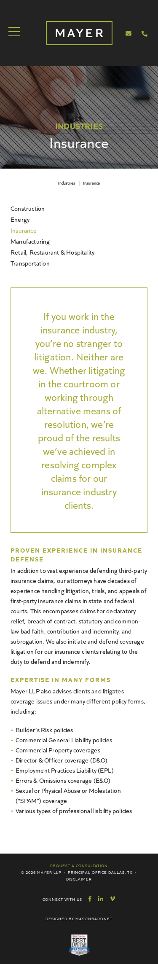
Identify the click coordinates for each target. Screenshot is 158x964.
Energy (20, 219)
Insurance (91, 183)
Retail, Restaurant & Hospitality (52, 251)
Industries (66, 183)
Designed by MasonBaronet (79, 918)
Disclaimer (79, 878)
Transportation (30, 262)
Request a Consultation (79, 865)
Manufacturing (30, 240)
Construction (28, 208)
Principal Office (87, 872)
